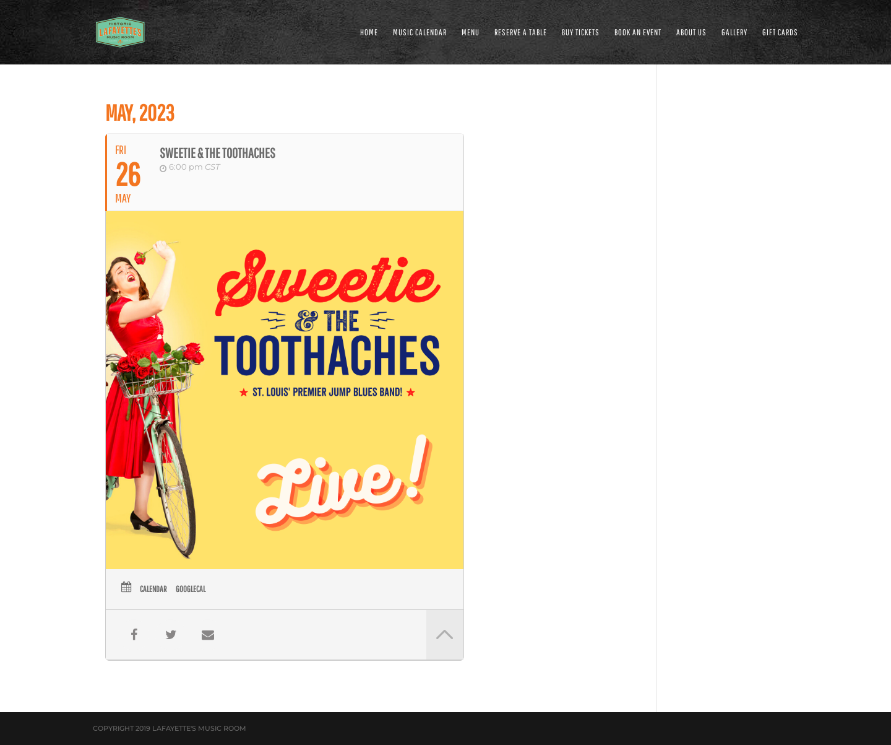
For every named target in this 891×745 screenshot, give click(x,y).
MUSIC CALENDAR (420, 32)
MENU (471, 32)
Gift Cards (780, 32)
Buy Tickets (581, 32)
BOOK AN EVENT (637, 32)
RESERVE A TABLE (520, 32)
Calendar (153, 589)
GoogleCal (190, 589)
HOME (369, 32)
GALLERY (734, 32)
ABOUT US (691, 32)
